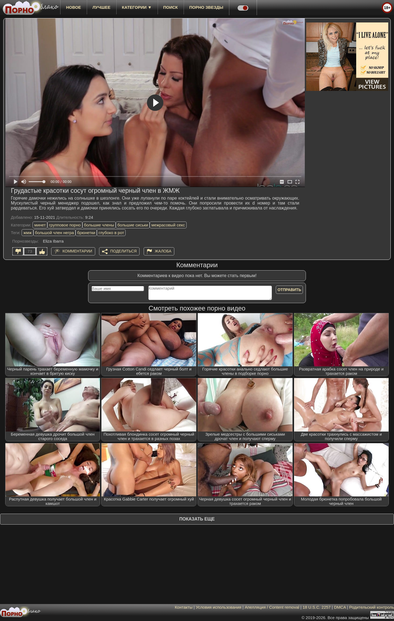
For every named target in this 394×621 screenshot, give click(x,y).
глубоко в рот (111, 232)
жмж (27, 232)
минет (40, 225)
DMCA (340, 607)
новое (73, 7)
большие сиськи (132, 225)
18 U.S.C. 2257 (317, 607)
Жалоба (163, 251)
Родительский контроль (371, 607)
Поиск (170, 7)
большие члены (99, 225)
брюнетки (86, 232)
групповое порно (65, 225)
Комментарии (77, 251)
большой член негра (54, 232)
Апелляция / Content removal (272, 607)
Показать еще (197, 519)
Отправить (289, 290)
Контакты (184, 607)
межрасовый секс (168, 225)
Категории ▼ (137, 7)
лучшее (101, 7)
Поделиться (123, 251)
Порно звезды (206, 7)
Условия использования (219, 607)
